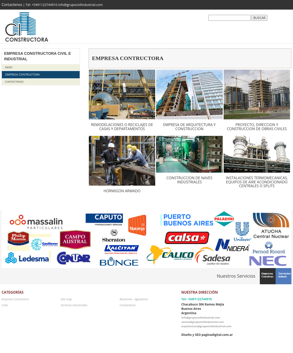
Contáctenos (14, 81)
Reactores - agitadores (134, 299)
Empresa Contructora (22, 74)
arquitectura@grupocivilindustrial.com (206, 326)
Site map (66, 299)
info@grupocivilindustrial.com (200, 317)
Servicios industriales (74, 305)
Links (5, 305)
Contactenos (12, 4)
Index (9, 67)
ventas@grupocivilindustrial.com (202, 322)
